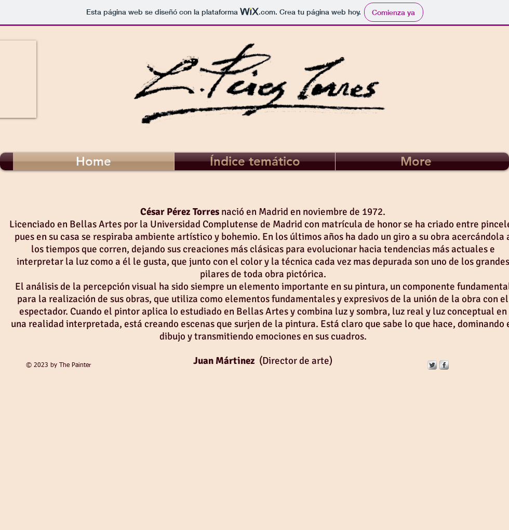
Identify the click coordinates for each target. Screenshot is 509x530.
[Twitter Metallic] (432, 365)
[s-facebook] (444, 365)
